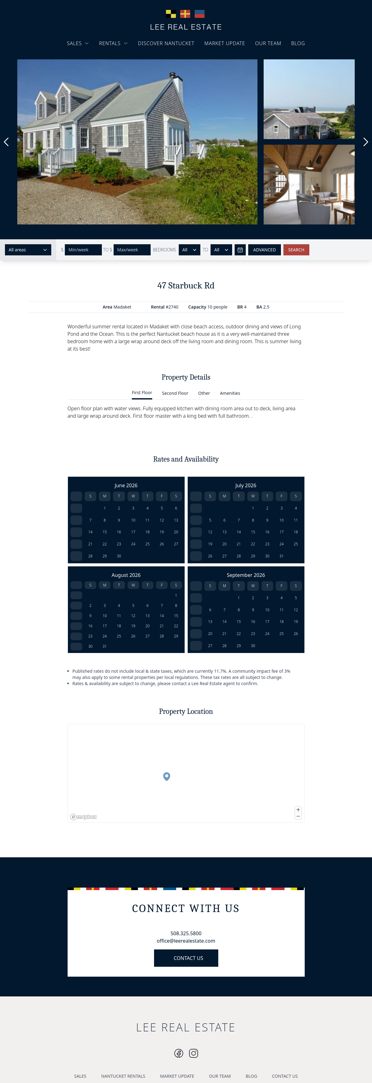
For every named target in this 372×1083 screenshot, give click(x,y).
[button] (97, 789)
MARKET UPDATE (224, 43)
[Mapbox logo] (83, 817)
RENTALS (113, 43)
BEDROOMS (164, 250)
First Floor (142, 392)
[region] (186, 773)
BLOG (298, 43)
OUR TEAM (268, 43)
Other (204, 393)
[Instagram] (179, 1053)
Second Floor (175, 393)
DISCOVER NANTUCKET (166, 43)
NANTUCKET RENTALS (123, 1076)
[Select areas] (28, 249)
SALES (78, 43)
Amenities (230, 393)
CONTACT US (188, 958)
